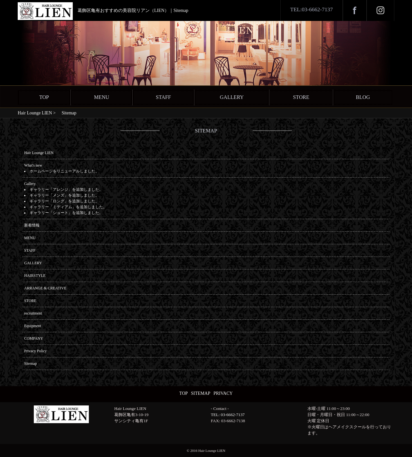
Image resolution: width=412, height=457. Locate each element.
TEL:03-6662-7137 (311, 9)
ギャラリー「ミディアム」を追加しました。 (68, 207)
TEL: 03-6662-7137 (228, 414)
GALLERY (232, 97)
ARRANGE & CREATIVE (45, 288)
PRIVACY (223, 393)
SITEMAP (200, 393)
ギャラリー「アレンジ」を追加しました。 (66, 189)
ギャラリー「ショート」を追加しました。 (66, 212)
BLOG (363, 97)
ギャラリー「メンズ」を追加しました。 (64, 195)
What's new (33, 165)
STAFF (163, 97)
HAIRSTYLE (35, 275)
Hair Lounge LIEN (38, 153)
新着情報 (32, 225)
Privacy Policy (35, 351)
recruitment (33, 313)
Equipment (32, 326)
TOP (44, 97)
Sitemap (30, 363)
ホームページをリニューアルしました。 (64, 171)
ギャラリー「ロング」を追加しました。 (64, 201)
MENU (101, 97)
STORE (301, 97)
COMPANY (33, 338)
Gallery (30, 183)
